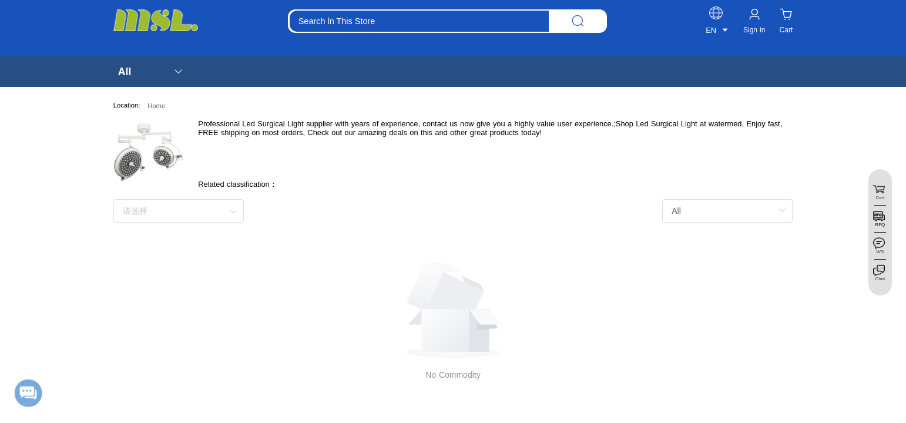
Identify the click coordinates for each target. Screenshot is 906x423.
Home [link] (156, 105)
